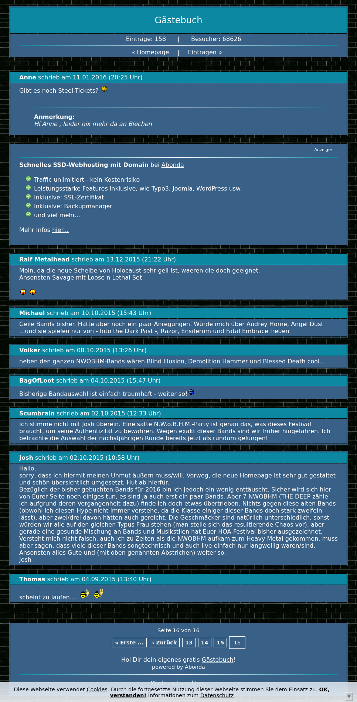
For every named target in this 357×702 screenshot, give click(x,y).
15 (220, 643)
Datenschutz (217, 695)
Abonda (173, 164)
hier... (60, 229)
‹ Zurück (164, 643)
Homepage (153, 52)
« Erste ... (129, 643)
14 (204, 643)
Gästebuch (218, 659)
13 (189, 643)
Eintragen (202, 52)
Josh (26, 457)
